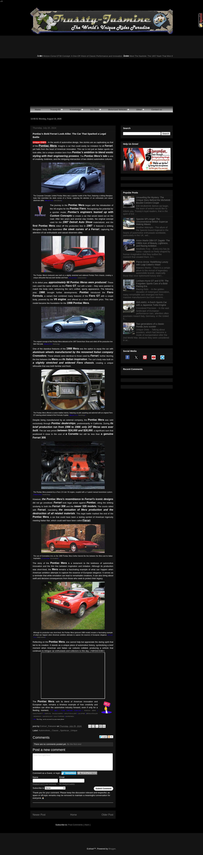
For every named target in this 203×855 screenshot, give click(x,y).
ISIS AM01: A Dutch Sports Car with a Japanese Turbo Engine (151, 303)
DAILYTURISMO (59, 716)
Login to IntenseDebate (68, 773)
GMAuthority (58, 200)
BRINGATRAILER (92, 713)
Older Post (107, 814)
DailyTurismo (41, 637)
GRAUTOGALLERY (70, 713)
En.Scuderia (54, 558)
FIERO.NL (47, 713)
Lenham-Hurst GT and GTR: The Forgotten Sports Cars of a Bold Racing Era (152, 283)
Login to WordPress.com (87, 773)
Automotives (45, 730)
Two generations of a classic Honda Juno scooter (150, 325)
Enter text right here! (73, 761)
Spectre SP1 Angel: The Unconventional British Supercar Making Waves (152, 222)
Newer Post (39, 814)
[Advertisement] (101, 82)
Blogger (111, 849)
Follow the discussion (110, 736)
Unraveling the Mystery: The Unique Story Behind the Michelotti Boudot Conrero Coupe (153, 200)
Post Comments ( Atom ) (79, 825)
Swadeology (46, 494)
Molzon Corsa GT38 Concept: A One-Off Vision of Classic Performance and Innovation (86, 56)
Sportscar (64, 730)
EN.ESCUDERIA (57, 713)
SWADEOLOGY (48, 716)
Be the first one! (74, 744)
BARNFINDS (70, 716)
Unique (74, 730)
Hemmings (56, 344)
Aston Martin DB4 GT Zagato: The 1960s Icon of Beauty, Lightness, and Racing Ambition (153, 243)
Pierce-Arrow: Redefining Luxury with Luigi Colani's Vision (152, 263)
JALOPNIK (81, 713)
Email (62, 777)
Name (35, 777)
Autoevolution (82, 278)
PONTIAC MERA (90, 710)
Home (73, 814)
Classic (55, 730)
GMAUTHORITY (38, 713)
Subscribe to (49, 788)
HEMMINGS (37, 716)
